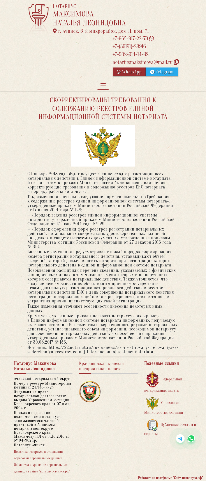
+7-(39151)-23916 (129, 47)
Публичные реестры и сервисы (170, 427)
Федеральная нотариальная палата (163, 382)
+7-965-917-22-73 (133, 39)
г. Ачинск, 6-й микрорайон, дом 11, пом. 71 (101, 31)
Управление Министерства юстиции (163, 406)
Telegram (162, 72)
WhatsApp (129, 72)
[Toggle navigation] (103, 85)
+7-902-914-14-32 (130, 54)
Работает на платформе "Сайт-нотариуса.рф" (170, 478)
